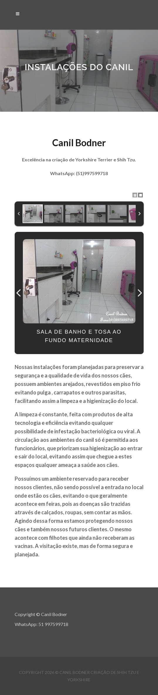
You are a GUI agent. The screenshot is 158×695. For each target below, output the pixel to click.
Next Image (139, 293)
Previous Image (19, 293)
